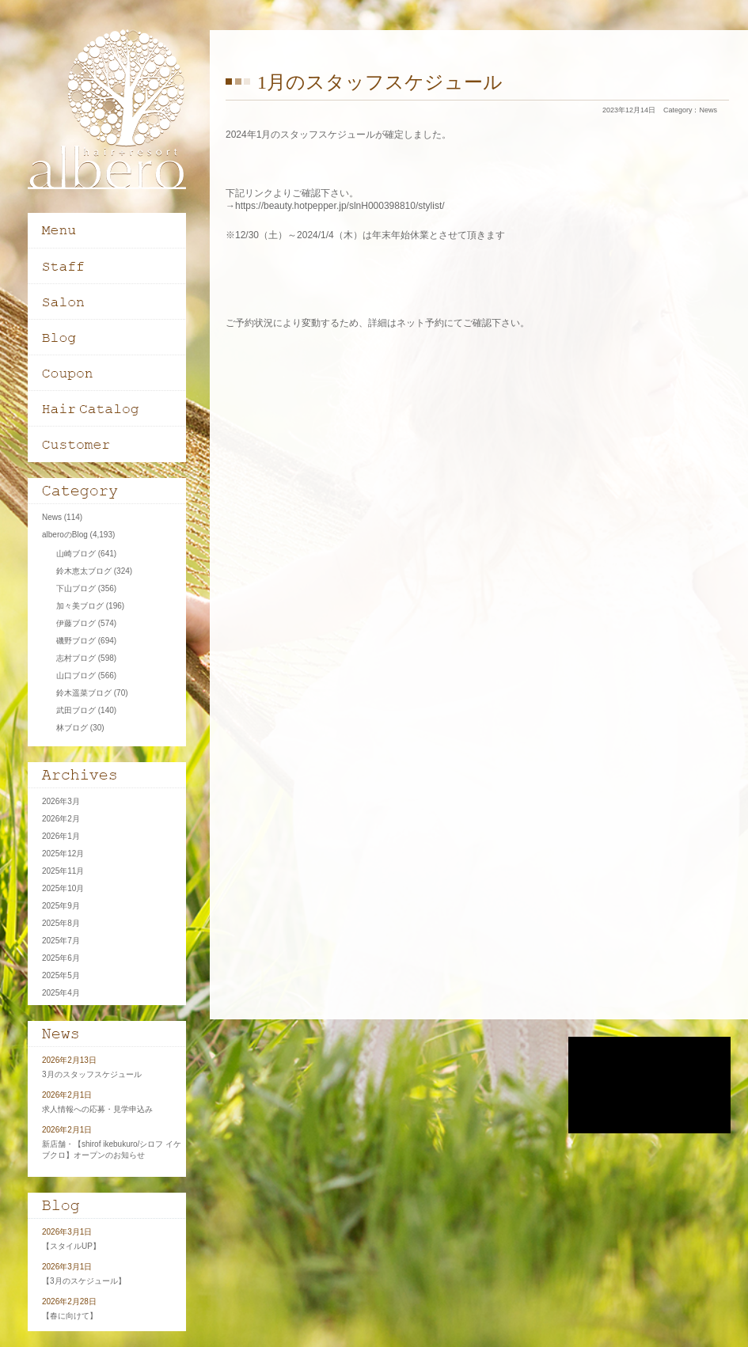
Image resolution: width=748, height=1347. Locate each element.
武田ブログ (76, 710)
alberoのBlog (65, 534)
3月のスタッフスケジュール (92, 1074)
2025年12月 (63, 853)
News (708, 110)
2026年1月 (61, 836)
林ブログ (72, 727)
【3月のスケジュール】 (84, 1281)
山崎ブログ (76, 553)
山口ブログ (76, 675)
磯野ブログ (76, 640)
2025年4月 (61, 992)
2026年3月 (61, 801)
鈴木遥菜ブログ (84, 693)
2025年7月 (61, 940)
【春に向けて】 (69, 1315)
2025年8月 (61, 923)
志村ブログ (76, 658)
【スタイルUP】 (71, 1246)
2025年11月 (63, 871)
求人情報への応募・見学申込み (97, 1109)
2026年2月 (61, 818)
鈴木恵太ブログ (84, 571)
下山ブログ (76, 588)
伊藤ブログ (76, 623)
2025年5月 (61, 975)
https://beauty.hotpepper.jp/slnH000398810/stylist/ (340, 205)
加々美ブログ (80, 605)
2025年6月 (61, 958)
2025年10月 (63, 888)
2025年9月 (61, 905)
